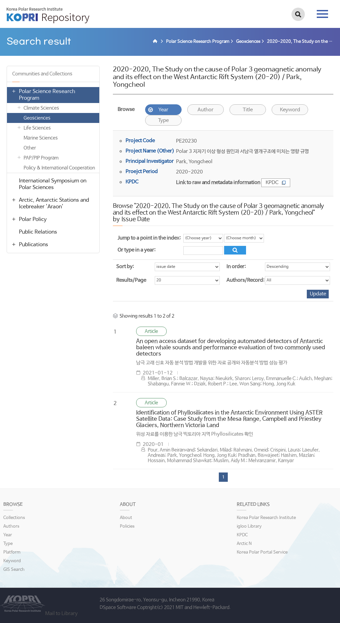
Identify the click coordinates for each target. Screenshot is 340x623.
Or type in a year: (136, 250)
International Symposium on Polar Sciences (52, 184)
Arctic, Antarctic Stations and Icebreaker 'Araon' (54, 203)
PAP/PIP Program (41, 157)
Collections (14, 517)
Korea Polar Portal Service (262, 552)
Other (30, 148)
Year (163, 110)
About (126, 517)
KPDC (276, 182)
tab (322, 14)
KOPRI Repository (48, 15)
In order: (236, 266)
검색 (298, 14)
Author (205, 110)
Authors (11, 526)
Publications (33, 245)
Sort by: (125, 266)
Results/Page (131, 280)
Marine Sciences (41, 138)
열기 (13, 91)
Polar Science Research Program (47, 94)
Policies (127, 526)
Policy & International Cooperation (59, 167)
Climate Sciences (41, 108)
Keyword (290, 110)
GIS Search (14, 569)
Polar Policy (32, 219)
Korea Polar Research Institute (266, 517)
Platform (12, 552)
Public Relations (38, 232)
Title (248, 110)
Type (163, 120)
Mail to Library (61, 613)
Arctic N (244, 543)
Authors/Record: (245, 280)
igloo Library (249, 526)
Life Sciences (37, 128)
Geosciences (37, 118)
